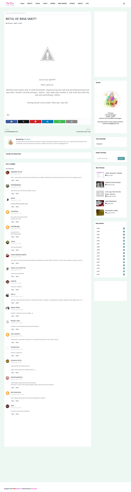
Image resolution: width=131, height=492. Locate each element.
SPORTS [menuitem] (72, 3)
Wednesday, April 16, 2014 (17, 394)
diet (11, 13)
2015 (111, 262)
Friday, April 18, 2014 (16, 407)
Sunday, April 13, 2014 (16, 362)
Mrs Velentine (16, 392)
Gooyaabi (34, 488)
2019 (111, 250)
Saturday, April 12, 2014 (17, 296)
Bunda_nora (15, 321)
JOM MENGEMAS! (111, 201)
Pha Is (13, 294)
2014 (111, 265)
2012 (111, 271)
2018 (111, 253)
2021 (111, 244)
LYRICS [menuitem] (45, 3)
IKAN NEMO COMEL (111, 211)
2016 (111, 259)
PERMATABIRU (16, 185)
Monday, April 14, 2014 (16, 379)
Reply (12, 180)
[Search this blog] (107, 158)
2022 (111, 240)
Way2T (19, 488)
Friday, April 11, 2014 (16, 174)
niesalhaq (14, 211)
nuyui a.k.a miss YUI (18, 268)
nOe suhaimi (15, 334)
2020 (111, 247)
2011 (111, 274)
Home (7, 13)
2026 (111, 228)
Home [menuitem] (22, 3)
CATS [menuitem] (87, 3)
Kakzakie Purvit (16, 172)
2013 (111, 268)
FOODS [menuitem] (37, 3)
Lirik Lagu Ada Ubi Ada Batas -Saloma (113, 193)
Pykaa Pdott (15, 307)
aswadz (13, 281)
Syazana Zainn (16, 360)
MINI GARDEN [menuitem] (62, 3)
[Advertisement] (47, 464)
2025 (111, 231)
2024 (111, 234)
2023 (111, 237)
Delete (17, 180)
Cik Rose (9, 23)
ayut (12, 405)
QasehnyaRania (16, 377)
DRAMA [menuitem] (52, 3)
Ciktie (13, 241)
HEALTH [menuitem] (80, 3)
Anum (13, 198)
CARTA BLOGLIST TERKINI (113, 173)
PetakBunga (15, 226)
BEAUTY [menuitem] (29, 3)
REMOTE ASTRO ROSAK (113, 182)
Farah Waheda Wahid (18, 255)
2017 (111, 256)
